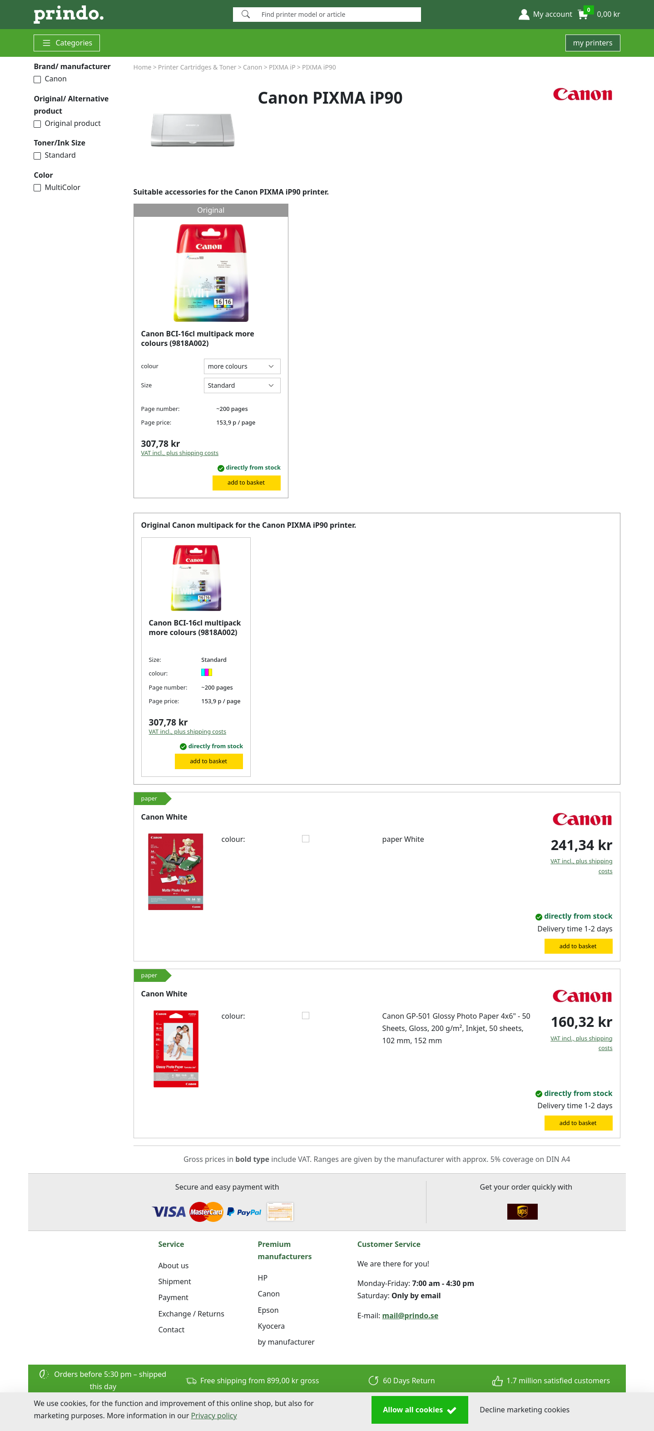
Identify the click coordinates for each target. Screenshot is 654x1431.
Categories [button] (66, 43)
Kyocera (271, 1326)
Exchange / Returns (191, 1314)
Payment (173, 1297)
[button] (545, 14)
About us (173, 1266)
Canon (50, 79)
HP (263, 1278)
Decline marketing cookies (525, 1410)
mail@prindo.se (410, 1316)
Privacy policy (214, 1416)
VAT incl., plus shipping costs (180, 452)
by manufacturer (286, 1342)
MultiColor (57, 187)
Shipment (174, 1281)
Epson (268, 1310)
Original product (67, 123)
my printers (593, 43)
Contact (171, 1330)
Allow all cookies (420, 1410)
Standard (54, 155)
